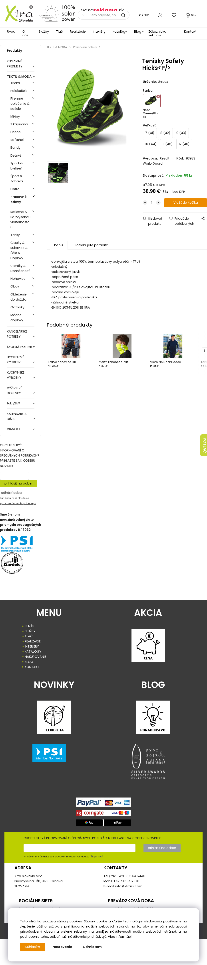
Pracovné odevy (18, 199)
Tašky (15, 235)
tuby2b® (13, 403)
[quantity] (151, 202)
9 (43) (181, 133)
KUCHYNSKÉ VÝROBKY (15, 375)
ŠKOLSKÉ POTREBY (20, 347)
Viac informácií (120, 936)
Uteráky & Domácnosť (20, 268)
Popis (58, 245)
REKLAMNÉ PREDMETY (14, 64)
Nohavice (18, 278)
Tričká (15, 83)
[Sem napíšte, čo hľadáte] (108, 15)
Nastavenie (62, 947)
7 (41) (149, 133)
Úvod (11, 31)
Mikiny (15, 116)
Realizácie (78, 31)
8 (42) (165, 133)
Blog (137, 31)
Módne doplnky (16, 317)
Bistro (15, 189)
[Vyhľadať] (82, 15)
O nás (25, 33)
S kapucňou (19, 124)
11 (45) (168, 144)
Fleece (15, 132)
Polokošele (19, 91)
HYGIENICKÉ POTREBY (15, 359)
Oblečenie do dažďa (18, 297)
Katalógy (120, 31)
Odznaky (17, 307)
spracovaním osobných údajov (18, 503)
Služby (44, 31)
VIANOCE (14, 429)
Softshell (17, 140)
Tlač (59, 31)
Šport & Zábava (16, 178)
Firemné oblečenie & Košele (20, 103)
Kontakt (190, 31)
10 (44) (151, 144)
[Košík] (191, 15)
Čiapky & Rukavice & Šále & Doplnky (19, 250)
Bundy (15, 147)
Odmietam (92, 947)
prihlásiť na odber (18, 483)
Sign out (97, 856)
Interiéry (99, 31)
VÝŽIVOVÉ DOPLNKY (14, 390)
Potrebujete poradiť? (91, 245)
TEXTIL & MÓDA (19, 76)
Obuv (14, 286)
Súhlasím (32, 947)
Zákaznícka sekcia (157, 33)
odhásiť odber (11, 492)
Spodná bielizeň (16, 166)
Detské (15, 155)
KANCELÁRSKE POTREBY (17, 334)
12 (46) (184, 144)
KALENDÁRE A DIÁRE (17, 416)
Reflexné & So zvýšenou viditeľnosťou (20, 219)
